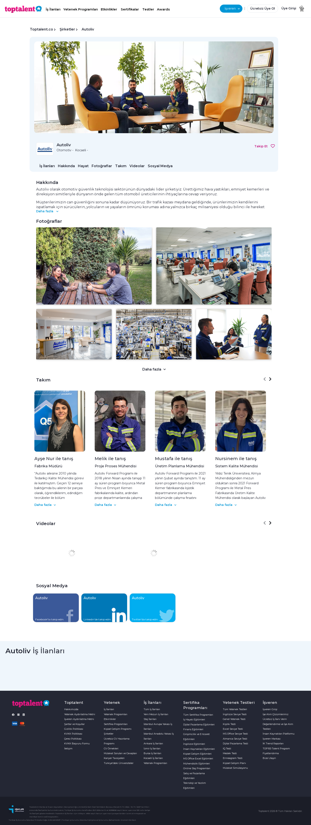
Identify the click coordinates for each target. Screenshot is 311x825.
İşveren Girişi (270, 709)
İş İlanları (53, 9)
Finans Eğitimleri (193, 729)
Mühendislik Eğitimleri (196, 763)
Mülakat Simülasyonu (235, 767)
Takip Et (264, 146)
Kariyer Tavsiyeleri (114, 758)
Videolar (137, 166)
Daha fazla (47, 211)
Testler (148, 9)
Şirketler (67, 29)
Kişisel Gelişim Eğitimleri (197, 753)
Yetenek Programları (80, 9)
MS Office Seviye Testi (235, 733)
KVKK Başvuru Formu (77, 743)
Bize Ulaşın (269, 758)
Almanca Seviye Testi (235, 738)
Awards (163, 9)
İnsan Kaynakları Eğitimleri (199, 748)
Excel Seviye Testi (233, 728)
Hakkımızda (71, 709)
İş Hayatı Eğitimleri (194, 719)
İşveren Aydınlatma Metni (79, 719)
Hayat (83, 166)
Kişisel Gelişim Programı (117, 728)
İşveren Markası (272, 738)
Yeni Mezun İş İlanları (156, 714)
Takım (120, 166)
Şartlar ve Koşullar (74, 724)
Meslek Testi (230, 753)
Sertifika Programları (116, 724)
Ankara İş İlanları (153, 743)
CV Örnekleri (111, 748)
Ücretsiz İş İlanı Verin (275, 719)
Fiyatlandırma (271, 753)
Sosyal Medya (160, 166)
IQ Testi (227, 748)
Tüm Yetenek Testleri (235, 709)
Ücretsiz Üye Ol (262, 8)
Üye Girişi (288, 8)
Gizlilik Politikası (73, 728)
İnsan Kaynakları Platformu (278, 733)
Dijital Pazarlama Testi (235, 743)
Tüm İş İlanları (152, 709)
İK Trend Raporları (273, 743)
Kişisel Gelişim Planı (234, 763)
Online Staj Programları (196, 768)
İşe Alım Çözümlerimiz (275, 714)
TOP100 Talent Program (276, 748)
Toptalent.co (41, 29)
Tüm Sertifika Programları (198, 714)
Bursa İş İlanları (152, 753)
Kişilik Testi (229, 724)
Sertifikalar (130, 9)
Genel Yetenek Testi (234, 719)
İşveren (232, 8)
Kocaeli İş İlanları (153, 758)
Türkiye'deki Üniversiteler (118, 763)
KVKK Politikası (73, 733)
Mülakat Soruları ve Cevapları (120, 753)
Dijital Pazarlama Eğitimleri (199, 724)
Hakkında (66, 166)
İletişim (68, 748)
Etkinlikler (109, 9)
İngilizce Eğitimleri (194, 743)
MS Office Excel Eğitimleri (198, 758)
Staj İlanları (150, 719)
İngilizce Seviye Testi (235, 714)
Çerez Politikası (73, 738)
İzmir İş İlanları (152, 748)
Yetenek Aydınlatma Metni (79, 714)
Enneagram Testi (232, 758)
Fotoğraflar (102, 166)
